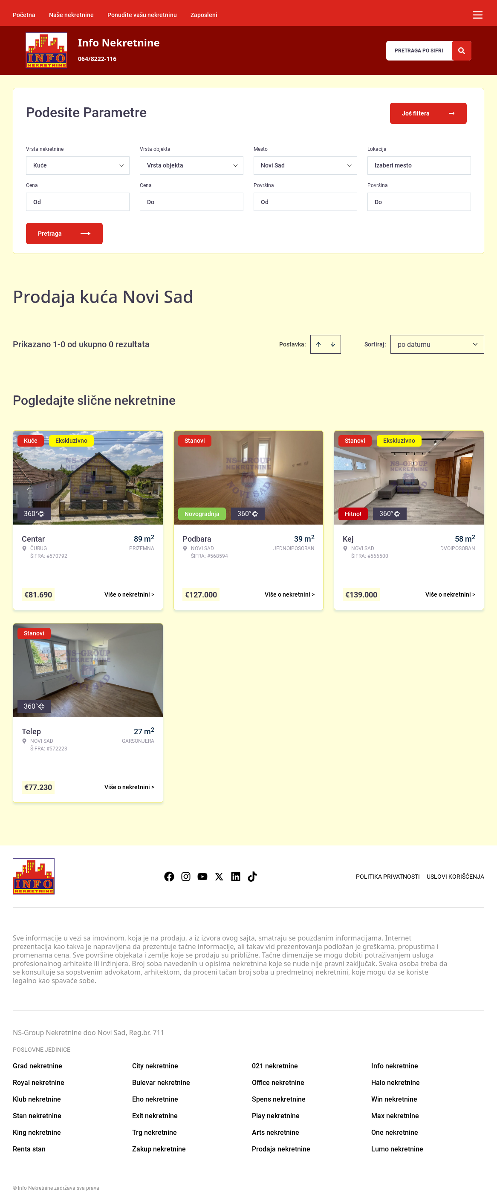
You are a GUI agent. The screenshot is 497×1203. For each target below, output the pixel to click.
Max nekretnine (395, 1114)
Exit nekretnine (155, 1114)
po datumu (414, 343)
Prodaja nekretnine (281, 1147)
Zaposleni (204, 15)
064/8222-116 (97, 59)
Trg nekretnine (154, 1131)
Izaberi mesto (393, 163)
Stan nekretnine (37, 1114)
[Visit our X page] (219, 875)
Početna (24, 15)
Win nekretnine (394, 1097)
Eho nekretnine (155, 1097)
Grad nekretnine (37, 1064)
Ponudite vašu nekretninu (142, 15)
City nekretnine (155, 1064)
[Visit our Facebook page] (169, 875)
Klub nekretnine (37, 1097)
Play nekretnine (276, 1114)
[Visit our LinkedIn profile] (236, 875)
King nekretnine (37, 1131)
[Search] (461, 51)
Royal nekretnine (38, 1081)
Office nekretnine (278, 1081)
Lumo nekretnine (397, 1147)
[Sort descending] (333, 342)
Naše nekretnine (71, 15)
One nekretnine (394, 1131)
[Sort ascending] (318, 342)
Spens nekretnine (279, 1097)
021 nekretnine (275, 1064)
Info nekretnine (394, 1064)
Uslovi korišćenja (455, 874)
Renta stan (29, 1147)
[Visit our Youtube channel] (202, 875)
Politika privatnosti (388, 874)
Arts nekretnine (275, 1131)
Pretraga (64, 231)
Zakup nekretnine (159, 1147)
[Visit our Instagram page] (186, 875)
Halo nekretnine (395, 1081)
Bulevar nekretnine (161, 1081)
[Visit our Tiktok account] (252, 875)
